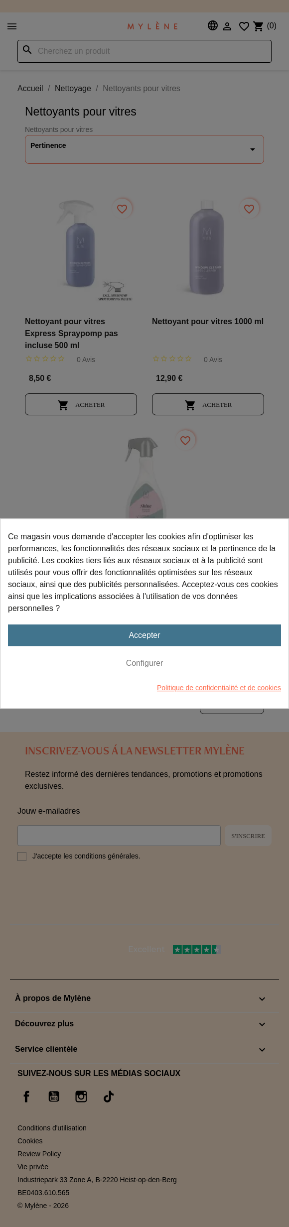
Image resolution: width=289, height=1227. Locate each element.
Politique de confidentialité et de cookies (219, 688)
